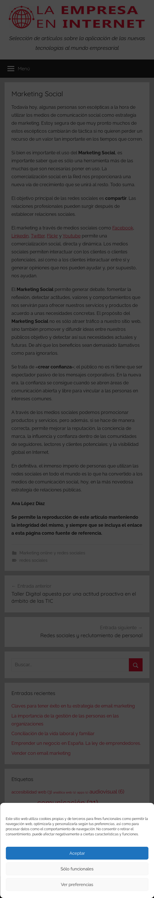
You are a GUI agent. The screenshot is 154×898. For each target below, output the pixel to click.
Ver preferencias (77, 884)
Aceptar (77, 853)
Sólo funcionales (77, 869)
